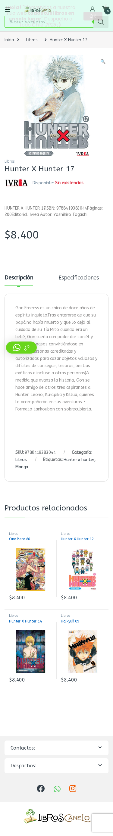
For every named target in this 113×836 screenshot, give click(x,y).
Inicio (9, 39)
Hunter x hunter (79, 458)
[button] (21, 348)
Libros (32, 39)
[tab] (19, 279)
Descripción (19, 277)
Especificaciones (78, 277)
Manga (21, 466)
